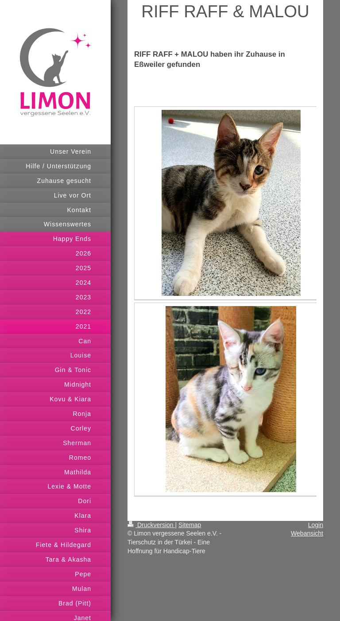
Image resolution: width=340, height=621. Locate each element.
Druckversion (151, 524)
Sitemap (189, 524)
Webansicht (307, 533)
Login (315, 524)
